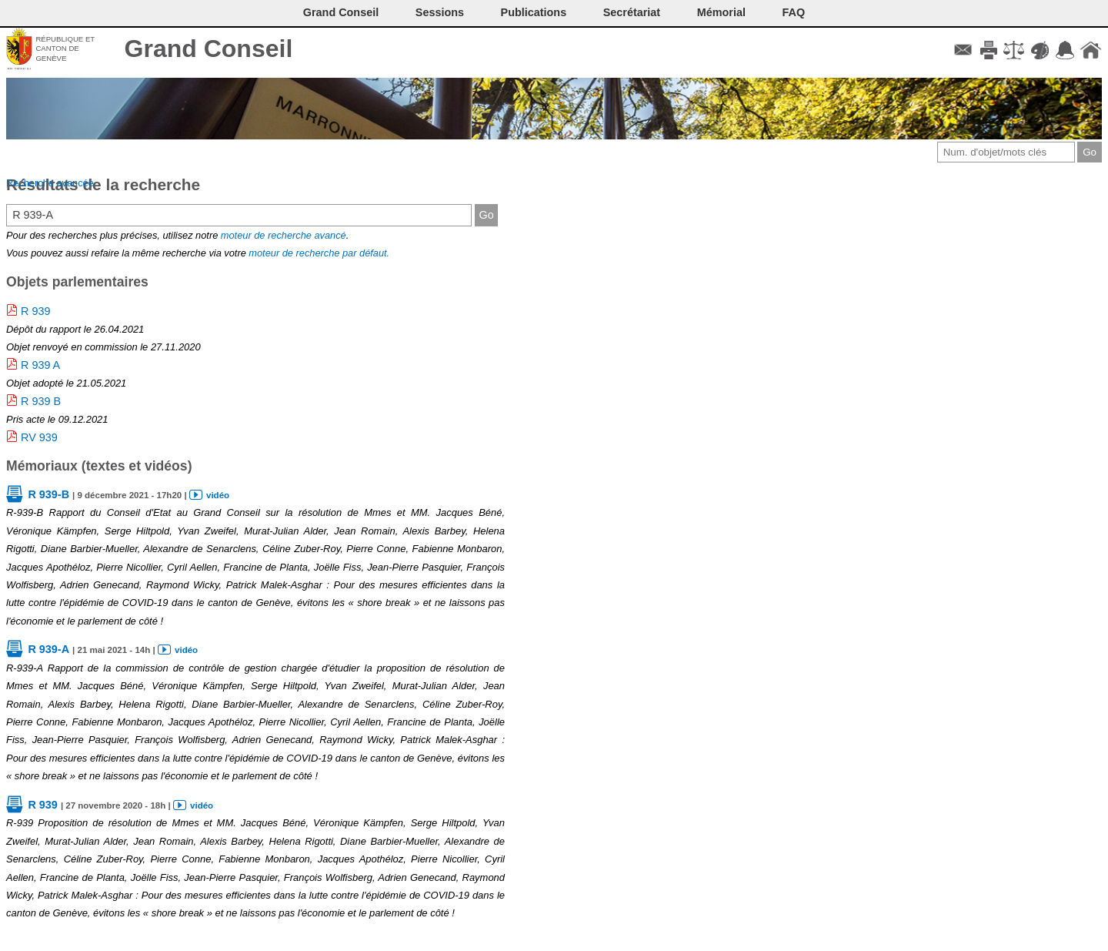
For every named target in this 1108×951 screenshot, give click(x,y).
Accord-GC (1065, 50)
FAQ (794, 12)
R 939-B (48, 494)
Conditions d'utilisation (1014, 50)
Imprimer (988, 50)
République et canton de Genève (65, 48)
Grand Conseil (209, 48)
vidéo (217, 495)
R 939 (35, 311)
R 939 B (41, 401)
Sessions (440, 12)
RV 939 (39, 437)
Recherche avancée (50, 183)
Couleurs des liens (1040, 50)
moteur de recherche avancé (283, 235)
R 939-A (48, 649)
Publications (534, 12)
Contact (963, 50)
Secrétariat (631, 12)
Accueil (1091, 50)
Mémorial (721, 12)
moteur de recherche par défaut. (319, 253)
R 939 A (40, 365)
